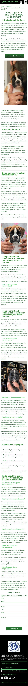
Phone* (14, 608)
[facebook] (2, 678)
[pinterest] (10, 678)
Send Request (14, 628)
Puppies (8, 6)
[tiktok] (13, 678)
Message (14, 621)
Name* (14, 603)
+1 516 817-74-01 (7, 668)
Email (14, 614)
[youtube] (6, 678)
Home (2, 6)
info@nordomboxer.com (8, 674)
